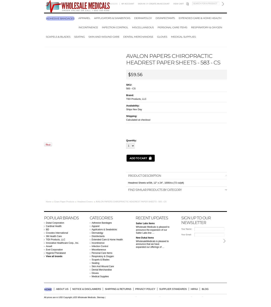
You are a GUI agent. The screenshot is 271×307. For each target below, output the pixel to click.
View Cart (178, 4)
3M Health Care (54, 236)
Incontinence (88, 27)
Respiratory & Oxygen (206, 27)
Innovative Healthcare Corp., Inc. (62, 243)
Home (48, 202)
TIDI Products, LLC (136, 99)
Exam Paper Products (64, 202)
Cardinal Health (54, 226)
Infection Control (115, 27)
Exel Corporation (54, 249)
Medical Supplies (183, 36)
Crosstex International (57, 233)
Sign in (141, 4)
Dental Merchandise (138, 36)
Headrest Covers (85, 202)
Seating (79, 36)
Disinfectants (165, 18)
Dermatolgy (143, 18)
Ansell (49, 246)
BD (47, 229)
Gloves (162, 36)
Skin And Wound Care (103, 36)
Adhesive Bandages (60, 18)
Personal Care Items (172, 27)
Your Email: (186, 234)
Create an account (159, 4)
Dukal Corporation (55, 223)
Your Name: (186, 229)
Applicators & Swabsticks (112, 18)
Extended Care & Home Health (200, 18)
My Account (128, 4)
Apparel (84, 18)
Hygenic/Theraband (56, 253)
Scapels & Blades (58, 36)
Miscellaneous (143, 27)
